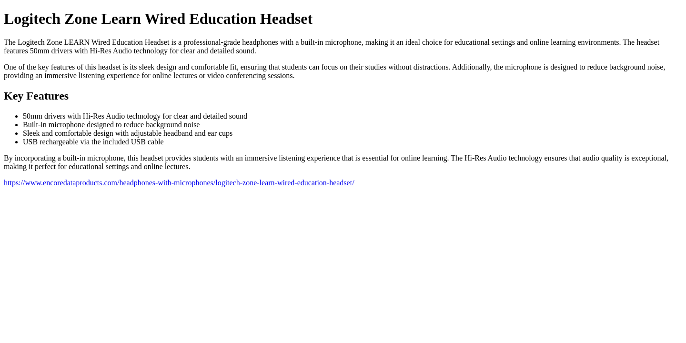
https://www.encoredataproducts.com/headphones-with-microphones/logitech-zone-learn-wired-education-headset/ (179, 183)
